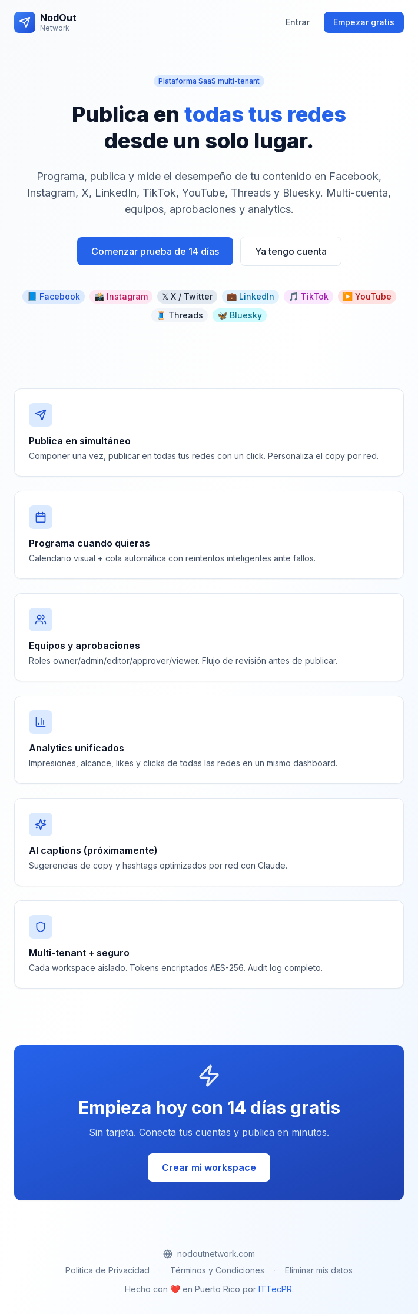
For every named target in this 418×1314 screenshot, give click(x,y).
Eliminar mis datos (319, 1270)
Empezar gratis (363, 22)
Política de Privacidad (107, 1270)
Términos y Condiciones (217, 1270)
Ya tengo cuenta (291, 251)
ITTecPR (275, 1289)
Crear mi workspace (209, 1167)
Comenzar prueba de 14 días (155, 251)
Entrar (298, 22)
